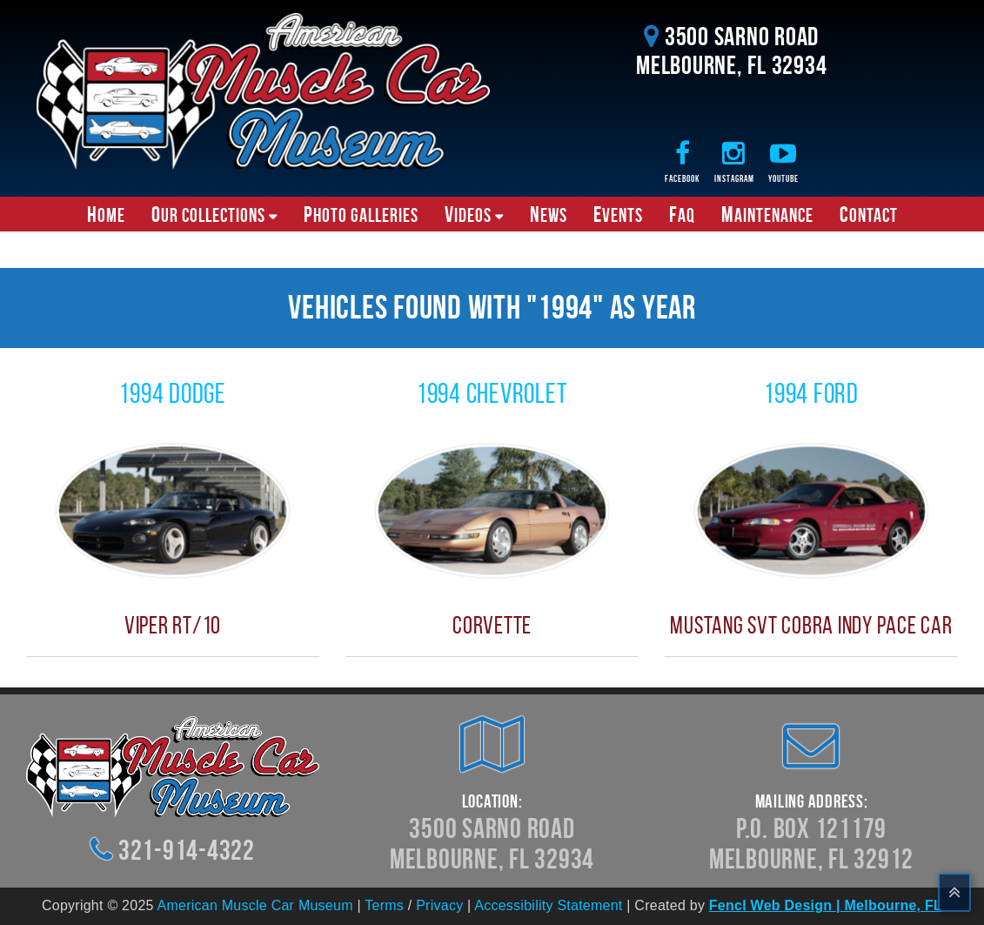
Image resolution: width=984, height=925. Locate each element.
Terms (384, 905)
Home (106, 214)
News (548, 214)
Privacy (439, 905)
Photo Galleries (361, 214)
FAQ (682, 214)
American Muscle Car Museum (255, 905)
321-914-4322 (186, 850)
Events (618, 214)
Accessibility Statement (548, 905)
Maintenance (767, 214)
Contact (869, 214)
